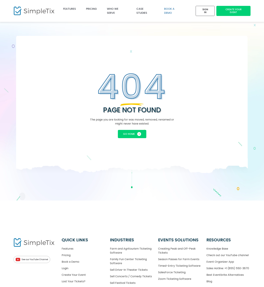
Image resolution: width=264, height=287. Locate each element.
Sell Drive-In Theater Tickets (129, 270)
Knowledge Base (217, 249)
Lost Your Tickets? (73, 281)
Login (65, 268)
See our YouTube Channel (32, 259)
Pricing (91, 9)
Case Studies (141, 11)
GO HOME (132, 134)
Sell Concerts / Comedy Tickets (131, 276)
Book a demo (169, 11)
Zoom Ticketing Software (174, 279)
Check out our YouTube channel (227, 255)
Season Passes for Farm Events (178, 259)
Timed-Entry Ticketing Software (179, 266)
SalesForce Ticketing (172, 272)
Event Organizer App (220, 262)
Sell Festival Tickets (123, 283)
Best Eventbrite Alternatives (225, 275)
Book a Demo (70, 262)
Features (69, 9)
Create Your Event (233, 11)
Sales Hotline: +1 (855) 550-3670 (227, 268)
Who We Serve (112, 11)
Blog (209, 281)
